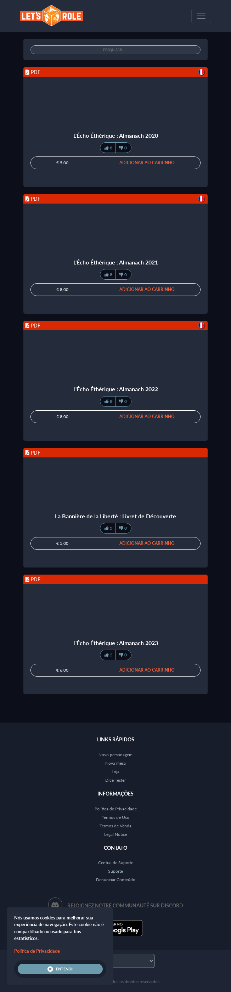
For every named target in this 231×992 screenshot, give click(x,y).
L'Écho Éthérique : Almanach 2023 (115, 642)
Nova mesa (115, 763)
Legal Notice (115, 834)
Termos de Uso (115, 817)
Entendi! (60, 969)
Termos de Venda (115, 825)
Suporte (115, 871)
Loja (115, 771)
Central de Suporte (115, 862)
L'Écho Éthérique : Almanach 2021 (115, 262)
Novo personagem (115, 754)
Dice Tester (115, 780)
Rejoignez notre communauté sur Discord (125, 905)
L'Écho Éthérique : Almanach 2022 (115, 389)
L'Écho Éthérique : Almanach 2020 (115, 135)
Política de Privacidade (116, 808)
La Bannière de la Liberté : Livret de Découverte (115, 516)
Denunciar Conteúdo (115, 879)
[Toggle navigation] (201, 16)
